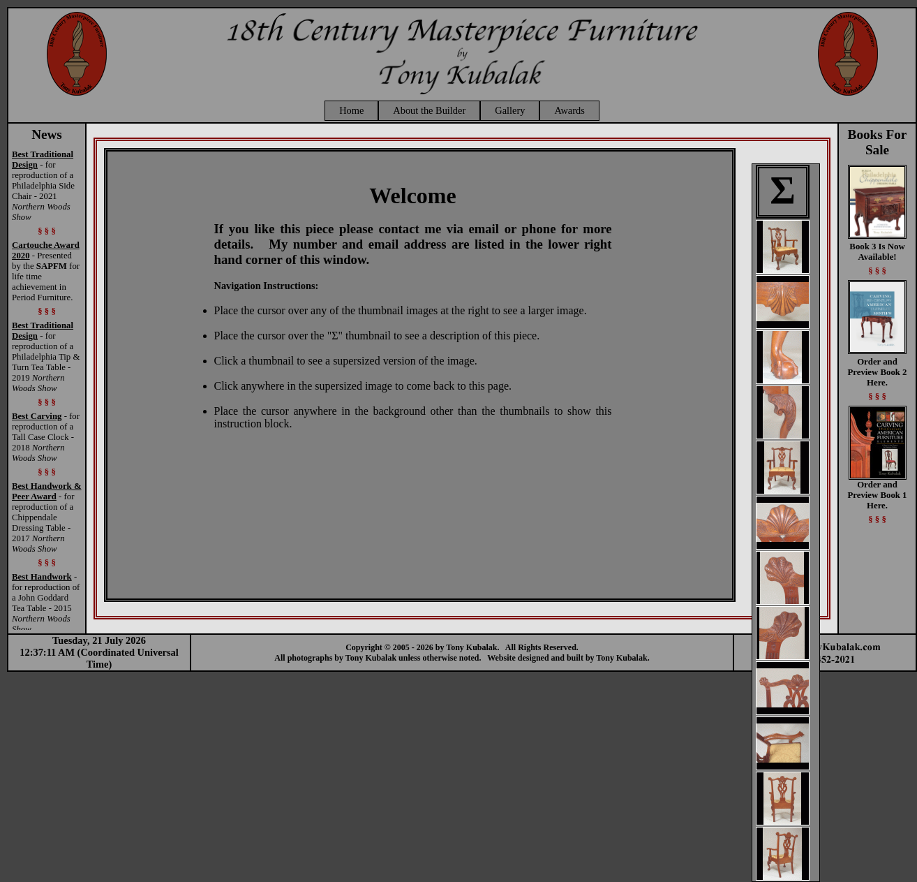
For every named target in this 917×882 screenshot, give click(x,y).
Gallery (510, 110)
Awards (569, 110)
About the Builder (429, 110)
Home (351, 110)
